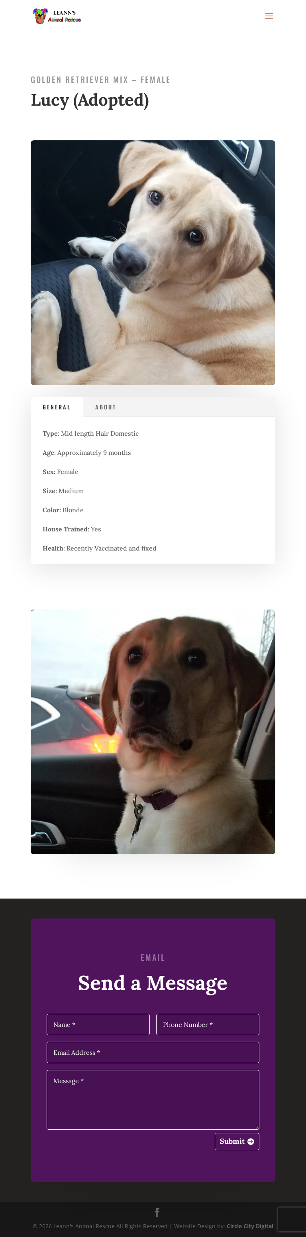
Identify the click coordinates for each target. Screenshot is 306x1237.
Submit (232, 1141)
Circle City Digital (250, 1226)
